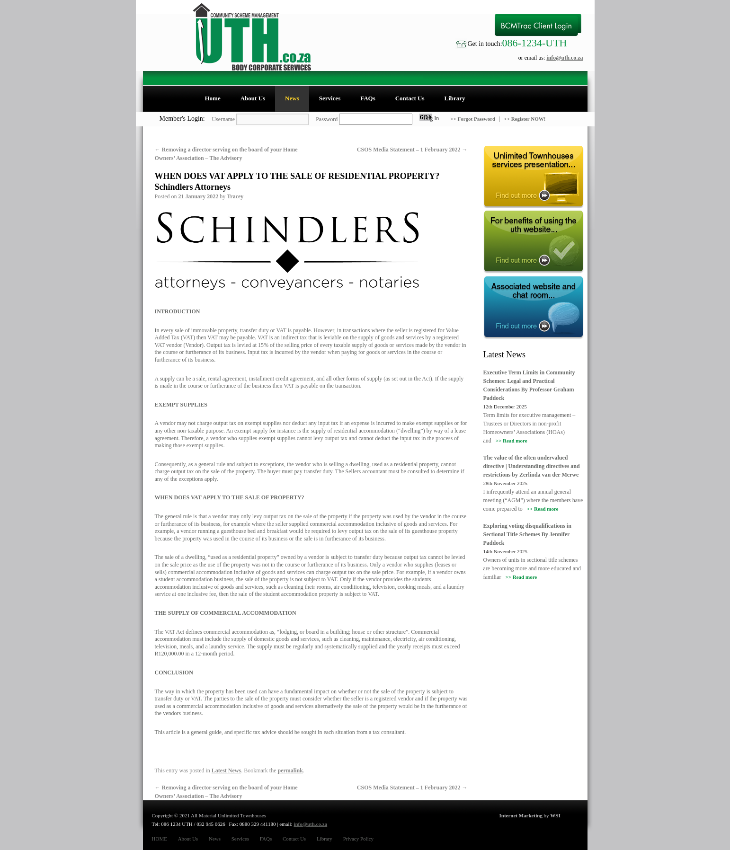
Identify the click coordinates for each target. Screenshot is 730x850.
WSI (555, 815)
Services (329, 98)
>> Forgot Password (473, 119)
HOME (159, 838)
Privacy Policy (358, 838)
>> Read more (511, 440)
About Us (252, 98)
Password (327, 119)
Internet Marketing (521, 815)
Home (213, 98)
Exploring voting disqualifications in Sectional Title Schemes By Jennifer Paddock (527, 534)
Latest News (226, 770)
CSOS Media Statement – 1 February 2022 (412, 149)
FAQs (367, 98)
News (292, 98)
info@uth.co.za (564, 57)
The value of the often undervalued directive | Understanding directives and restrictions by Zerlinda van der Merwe (531, 466)
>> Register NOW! (524, 119)
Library (454, 98)
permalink (290, 770)
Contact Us (410, 98)
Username (223, 119)
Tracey (235, 196)
